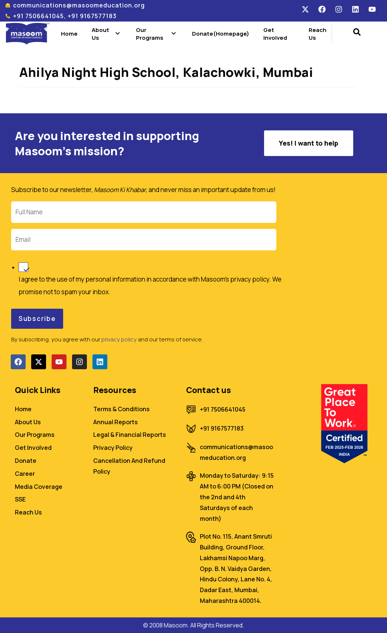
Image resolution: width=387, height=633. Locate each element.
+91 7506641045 (222, 409)
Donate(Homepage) (220, 34)
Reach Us (317, 34)
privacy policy (119, 339)
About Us (107, 34)
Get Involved (275, 34)
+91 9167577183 (222, 428)
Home (69, 34)
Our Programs (157, 34)
